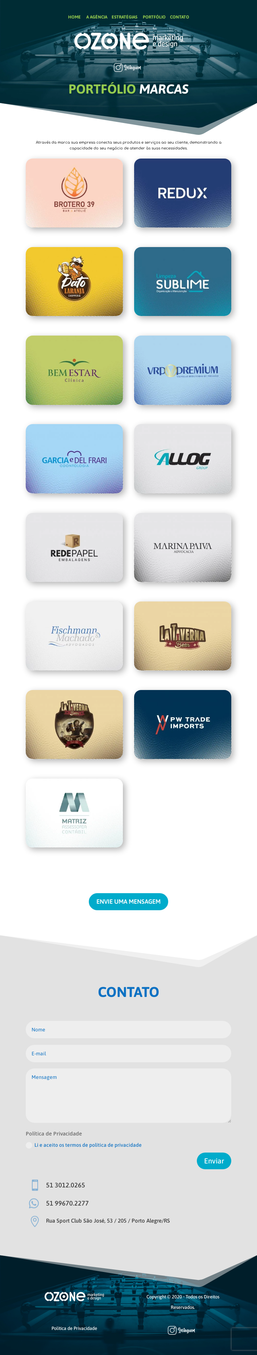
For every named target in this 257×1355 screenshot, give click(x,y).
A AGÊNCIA (96, 17)
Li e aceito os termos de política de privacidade (84, 1145)
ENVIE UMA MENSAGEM (128, 901)
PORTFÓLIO (154, 17)
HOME (74, 17)
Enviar (214, 1161)
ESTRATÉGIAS (124, 17)
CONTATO (179, 17)
